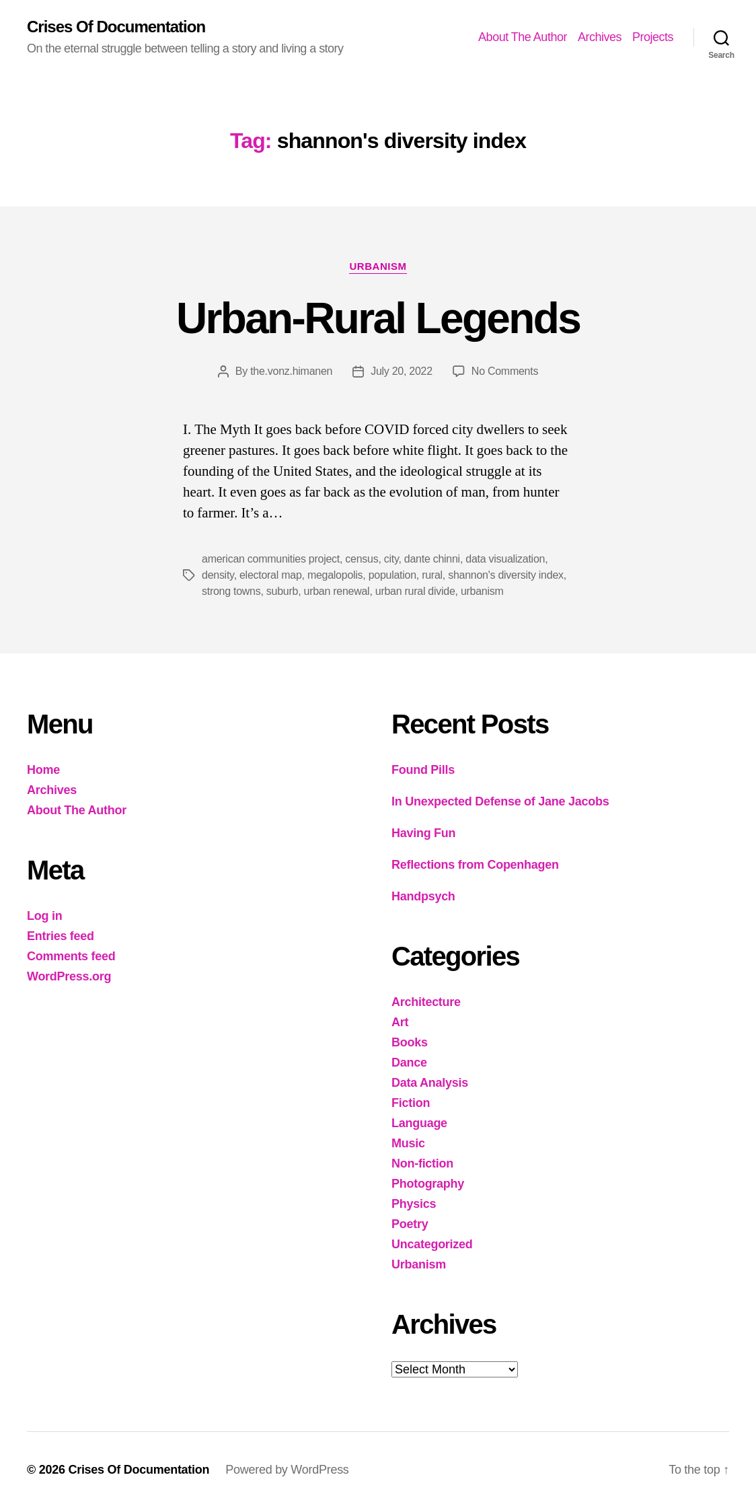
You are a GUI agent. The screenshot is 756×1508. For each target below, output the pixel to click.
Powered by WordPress (286, 1469)
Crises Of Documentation (116, 27)
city (391, 559)
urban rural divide (415, 591)
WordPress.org (69, 976)
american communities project (271, 559)
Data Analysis (429, 1082)
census (361, 559)
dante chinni (432, 559)
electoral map (270, 575)
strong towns (231, 591)
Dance (409, 1062)
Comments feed (71, 956)
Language (419, 1123)
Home (43, 770)
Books (409, 1042)
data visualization (505, 559)
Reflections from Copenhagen (475, 864)
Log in (44, 916)
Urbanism (377, 266)
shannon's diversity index (506, 575)
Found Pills (423, 770)
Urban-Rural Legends (378, 318)
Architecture (426, 1002)
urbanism (482, 591)
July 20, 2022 (401, 371)
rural (432, 575)
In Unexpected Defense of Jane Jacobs (500, 801)
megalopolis (335, 575)
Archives (599, 37)
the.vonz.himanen (291, 371)
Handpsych (423, 896)
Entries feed (60, 936)
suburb (282, 591)
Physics (413, 1204)
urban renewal (337, 591)
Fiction (410, 1103)
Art (399, 1022)
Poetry (409, 1224)
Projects (652, 37)
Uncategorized (432, 1244)
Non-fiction (422, 1163)
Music (408, 1143)
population (392, 575)
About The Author (522, 37)
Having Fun (423, 833)
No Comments (504, 371)
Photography (427, 1183)
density (218, 575)
